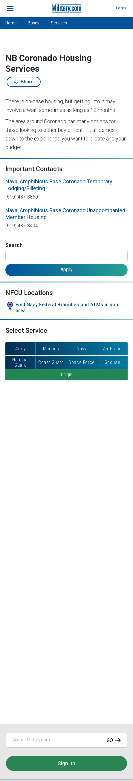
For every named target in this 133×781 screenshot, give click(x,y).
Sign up (66, 763)
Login (121, 8)
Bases (33, 23)
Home (11, 23)
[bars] (10, 8)
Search (14, 245)
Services (59, 23)
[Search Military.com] (66, 740)
